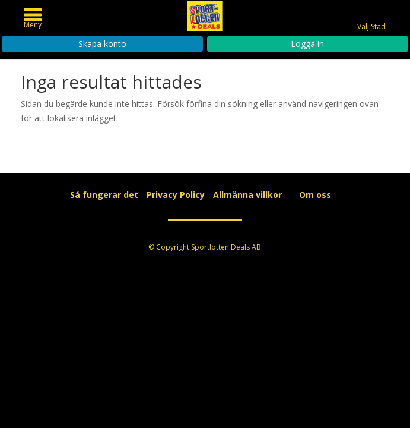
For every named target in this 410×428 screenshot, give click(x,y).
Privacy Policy (176, 194)
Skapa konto (102, 43)
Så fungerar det (104, 194)
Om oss (315, 194)
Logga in (307, 43)
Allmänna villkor (247, 194)
